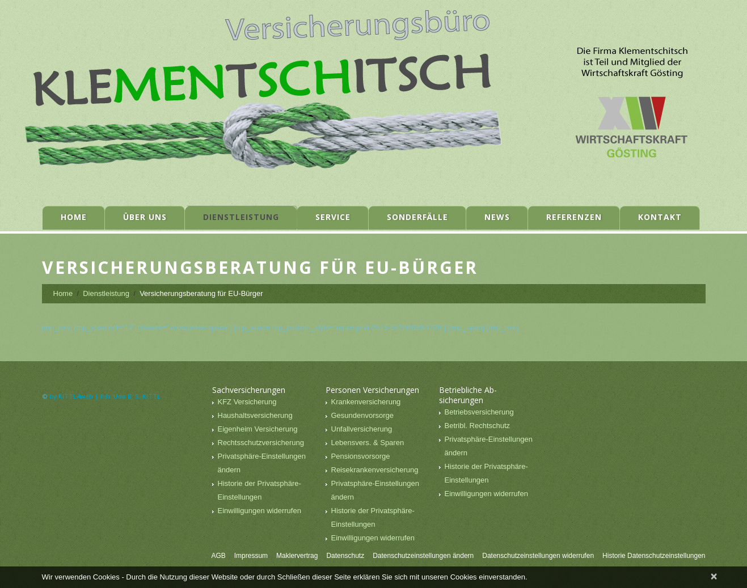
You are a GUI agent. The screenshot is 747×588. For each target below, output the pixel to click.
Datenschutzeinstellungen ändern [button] (423, 556)
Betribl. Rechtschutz (477, 425)
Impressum (251, 556)
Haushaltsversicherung (255, 415)
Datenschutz (345, 556)
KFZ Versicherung (247, 401)
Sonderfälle (417, 216)
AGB (218, 556)
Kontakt (660, 216)
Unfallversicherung (362, 429)
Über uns (145, 216)
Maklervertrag (297, 556)
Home (74, 216)
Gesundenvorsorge (362, 415)
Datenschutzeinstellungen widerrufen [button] (538, 556)
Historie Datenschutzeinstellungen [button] (653, 556)
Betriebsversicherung (479, 412)
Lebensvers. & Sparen (367, 442)
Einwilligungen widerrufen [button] (259, 510)
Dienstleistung (241, 216)
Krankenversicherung (366, 401)
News (497, 216)
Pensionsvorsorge (360, 456)
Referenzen (574, 216)
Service (333, 216)
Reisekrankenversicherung (375, 470)
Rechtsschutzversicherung (261, 442)
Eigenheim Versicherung (258, 429)
